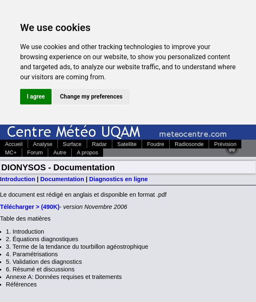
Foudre (155, 144)
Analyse (42, 144)
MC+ (11, 152)
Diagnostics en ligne (118, 179)
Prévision (225, 144)
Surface (72, 144)
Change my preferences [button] (91, 96)
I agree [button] (36, 96)
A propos (87, 152)
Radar (99, 144)
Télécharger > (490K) (29, 206)
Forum (35, 152)
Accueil (14, 144)
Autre (59, 152)
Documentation (62, 179)
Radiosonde (189, 144)
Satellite (127, 144)
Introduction (17, 179)
